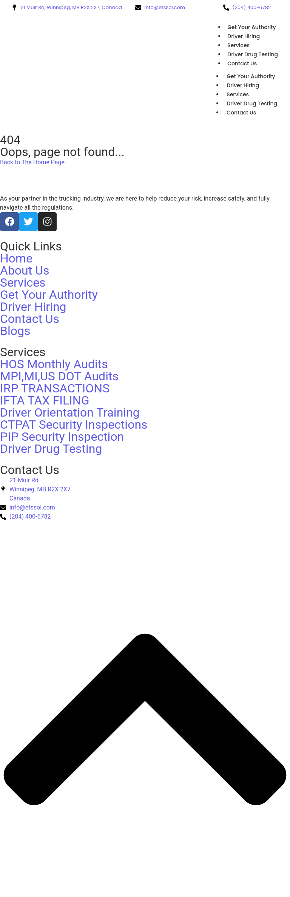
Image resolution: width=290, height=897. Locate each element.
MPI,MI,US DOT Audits (59, 376)
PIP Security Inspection (62, 436)
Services (238, 45)
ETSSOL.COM (75, 534)
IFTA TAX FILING (44, 400)
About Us (24, 270)
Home (16, 258)
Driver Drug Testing (252, 54)
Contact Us (242, 63)
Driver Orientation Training (70, 412)
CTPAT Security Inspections (74, 424)
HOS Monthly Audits (54, 364)
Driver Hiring (243, 36)
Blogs (15, 331)
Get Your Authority (251, 27)
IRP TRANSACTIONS (55, 388)
